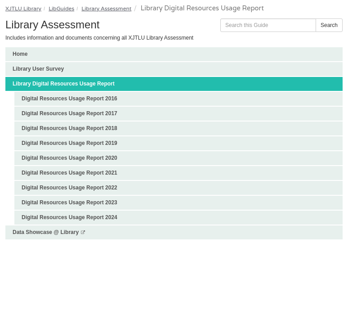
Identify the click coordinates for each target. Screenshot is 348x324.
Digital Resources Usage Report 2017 (69, 113)
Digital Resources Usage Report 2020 (69, 158)
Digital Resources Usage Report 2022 (69, 187)
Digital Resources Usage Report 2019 (69, 143)
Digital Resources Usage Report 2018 (69, 128)
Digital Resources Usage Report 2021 (69, 173)
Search (329, 25)
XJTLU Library (23, 8)
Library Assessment (106, 8)
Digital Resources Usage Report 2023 (69, 202)
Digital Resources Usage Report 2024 (69, 217)
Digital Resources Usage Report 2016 (69, 98)
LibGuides (61, 8)
